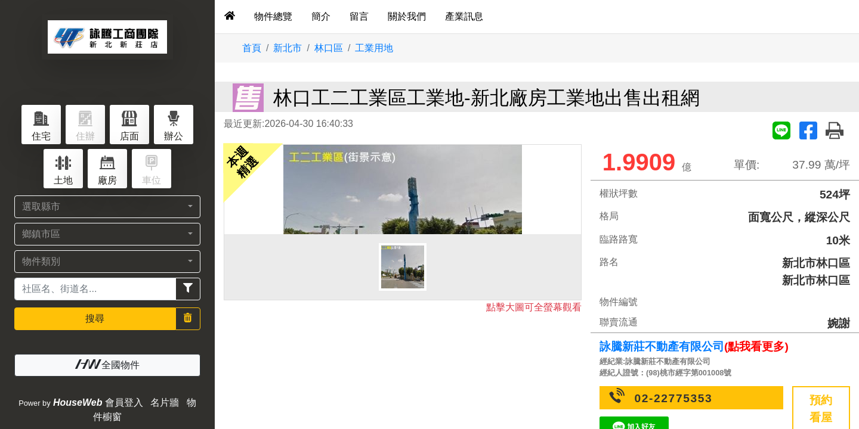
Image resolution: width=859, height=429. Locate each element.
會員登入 (124, 402)
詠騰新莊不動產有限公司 (662, 346)
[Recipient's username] (95, 289)
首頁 (251, 48)
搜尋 (94, 318)
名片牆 (164, 402)
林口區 (328, 48)
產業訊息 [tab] (464, 16)
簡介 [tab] (320, 16)
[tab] (230, 16)
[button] (107, 206)
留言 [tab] (359, 16)
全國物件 (107, 364)
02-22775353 (674, 398)
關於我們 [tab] (407, 16)
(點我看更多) (756, 346)
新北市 (287, 48)
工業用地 (374, 48)
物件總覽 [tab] (273, 16)
